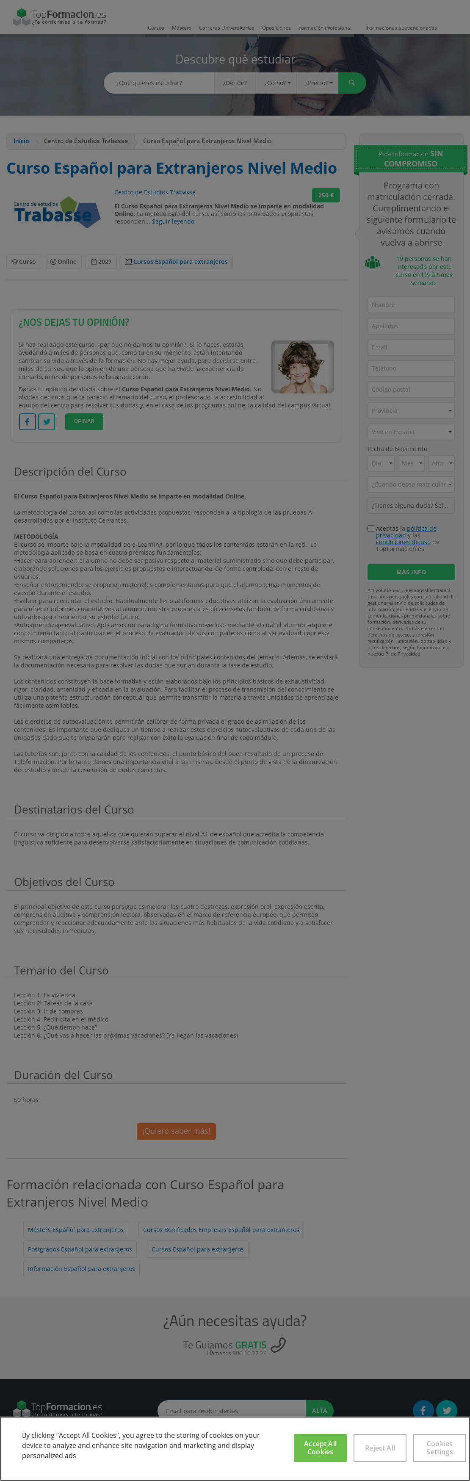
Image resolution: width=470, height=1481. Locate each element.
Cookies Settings (439, 1447)
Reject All (380, 1448)
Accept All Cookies (320, 1447)
